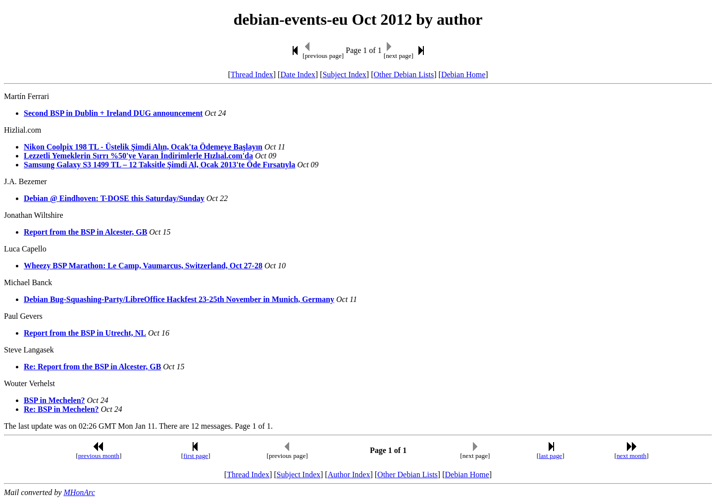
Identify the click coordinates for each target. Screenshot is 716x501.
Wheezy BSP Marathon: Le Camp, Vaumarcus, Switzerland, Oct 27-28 (143, 265)
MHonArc (79, 492)
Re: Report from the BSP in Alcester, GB (92, 366)
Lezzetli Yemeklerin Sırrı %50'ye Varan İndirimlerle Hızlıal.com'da (138, 155)
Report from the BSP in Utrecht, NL (85, 333)
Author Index (349, 474)
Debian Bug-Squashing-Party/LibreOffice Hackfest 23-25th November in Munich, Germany (179, 299)
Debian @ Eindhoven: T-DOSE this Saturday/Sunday (114, 198)
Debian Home (463, 74)
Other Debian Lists (404, 74)
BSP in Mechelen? (54, 400)
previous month (98, 455)
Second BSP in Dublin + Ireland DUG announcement (113, 113)
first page (195, 455)
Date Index (297, 74)
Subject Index (344, 74)
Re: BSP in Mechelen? (61, 409)
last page (550, 455)
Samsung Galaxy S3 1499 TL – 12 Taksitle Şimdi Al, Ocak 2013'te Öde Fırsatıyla (159, 164)
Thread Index (252, 74)
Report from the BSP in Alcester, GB (85, 232)
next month (631, 455)
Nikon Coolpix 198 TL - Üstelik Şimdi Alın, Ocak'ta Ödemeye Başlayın (143, 147)
